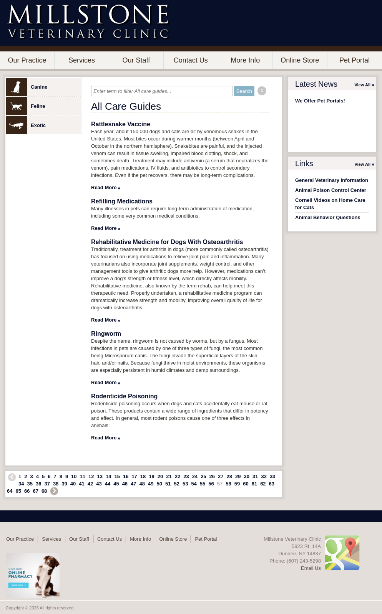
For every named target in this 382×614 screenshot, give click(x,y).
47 (133, 484)
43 (98, 484)
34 (21, 484)
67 (35, 491)
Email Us (311, 568)
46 (125, 484)
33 (272, 476)
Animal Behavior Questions (327, 217)
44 (107, 484)
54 (193, 484)
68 (44, 491)
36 (38, 484)
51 (168, 484)
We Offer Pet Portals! (320, 101)
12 (91, 476)
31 (255, 476)
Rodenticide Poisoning (124, 396)
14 (108, 476)
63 (271, 484)
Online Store (300, 60)
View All (362, 85)
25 (203, 476)
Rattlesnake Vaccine (120, 124)
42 (90, 484)
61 (254, 484)
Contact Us (191, 60)
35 (29, 484)
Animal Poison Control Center (330, 190)
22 (177, 476)
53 (185, 484)
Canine (26, 87)
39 (64, 484)
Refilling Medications (122, 201)
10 (73, 476)
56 (211, 484)
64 (9, 491)
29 (238, 476)
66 (27, 491)
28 (229, 476)
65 (18, 491)
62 (263, 484)
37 (47, 484)
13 (100, 476)
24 (195, 476)
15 (117, 476)
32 (263, 476)
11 (82, 476)
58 (228, 484)
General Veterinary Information (331, 180)
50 (159, 484)
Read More (103, 187)
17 (134, 476)
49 (150, 484)
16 (125, 476)
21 (168, 476)
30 (246, 476)
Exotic (26, 125)
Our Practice (27, 60)
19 (151, 476)
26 (212, 476)
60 (245, 484)
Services (81, 60)
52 (176, 484)
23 (186, 476)
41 (81, 484)
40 (73, 484)
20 (160, 476)
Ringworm (106, 333)
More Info (245, 60)
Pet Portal (354, 60)
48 (142, 484)
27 (220, 476)
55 (202, 484)
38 (55, 484)
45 (116, 484)
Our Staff (136, 60)
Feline (25, 106)
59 (237, 484)
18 (143, 476)
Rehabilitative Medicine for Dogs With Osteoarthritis (167, 242)
